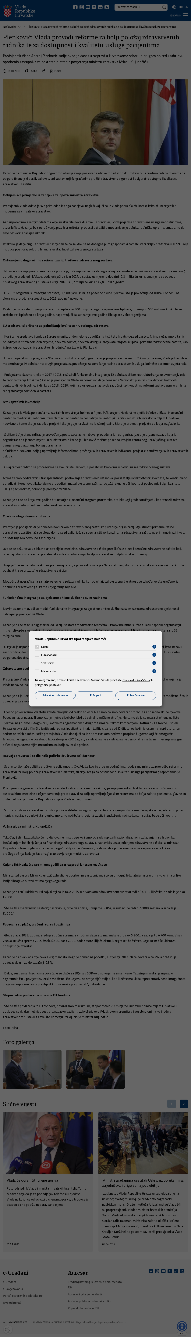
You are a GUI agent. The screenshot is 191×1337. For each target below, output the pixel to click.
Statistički (47, 663)
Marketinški (48, 671)
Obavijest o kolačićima (136, 680)
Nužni (44, 646)
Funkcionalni (49, 654)
